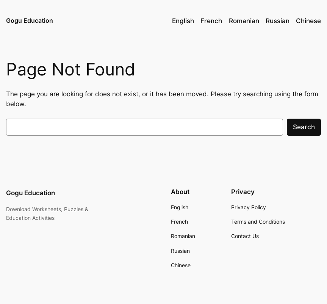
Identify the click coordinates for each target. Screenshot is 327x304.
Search (304, 127)
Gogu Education (29, 20)
